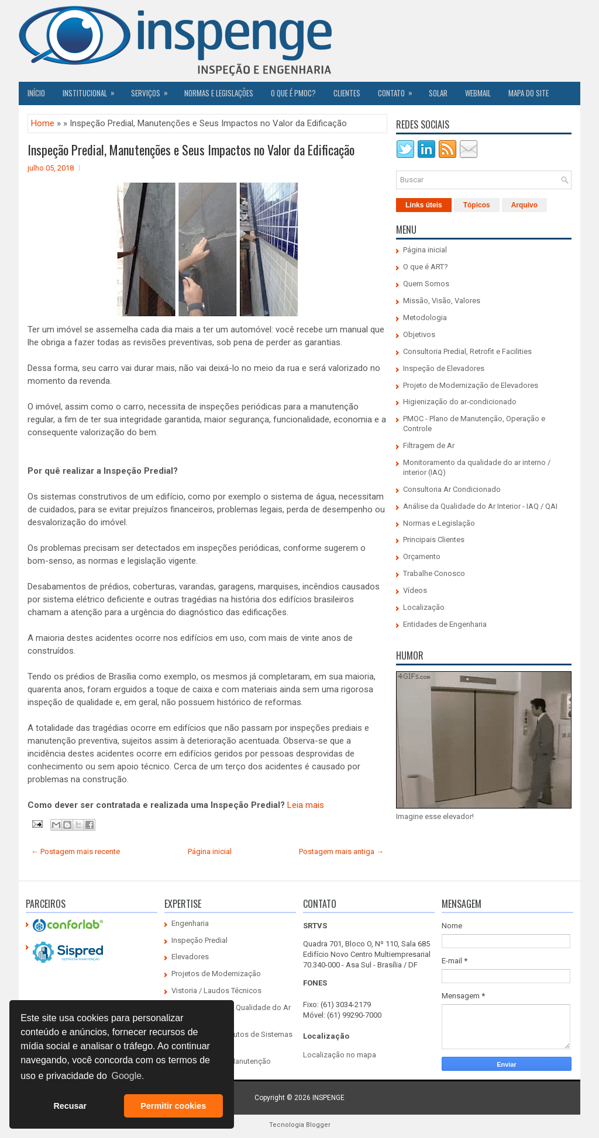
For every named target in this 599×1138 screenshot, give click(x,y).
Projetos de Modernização (216, 973)
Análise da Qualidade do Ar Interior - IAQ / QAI (480, 506)
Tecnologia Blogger (300, 1125)
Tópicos (476, 205)
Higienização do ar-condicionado (460, 401)
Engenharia (190, 923)
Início (36, 93)
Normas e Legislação (439, 523)
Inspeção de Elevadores (443, 368)
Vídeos (415, 590)
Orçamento (421, 556)
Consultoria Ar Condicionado (452, 489)
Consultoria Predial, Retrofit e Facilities (467, 351)
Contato (399, 90)
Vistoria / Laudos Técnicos (216, 990)
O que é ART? (425, 266)
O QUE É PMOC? (293, 93)
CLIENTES (346, 93)
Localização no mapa (339, 1054)
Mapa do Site (528, 93)
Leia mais (305, 805)
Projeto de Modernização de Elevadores (470, 385)
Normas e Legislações (218, 93)
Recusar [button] (70, 1106)
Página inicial (210, 851)
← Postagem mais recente (75, 851)
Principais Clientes (433, 539)
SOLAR (438, 93)
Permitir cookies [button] (173, 1106)
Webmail (478, 93)
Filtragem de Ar (429, 445)
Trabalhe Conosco (434, 573)
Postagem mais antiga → (341, 851)
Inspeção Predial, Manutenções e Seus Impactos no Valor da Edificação (190, 149)
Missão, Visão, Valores (441, 300)
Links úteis (423, 205)
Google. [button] (127, 1076)
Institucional (92, 90)
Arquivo (524, 205)
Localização (424, 607)
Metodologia (425, 317)
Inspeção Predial (199, 940)
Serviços (153, 90)
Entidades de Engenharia (445, 624)
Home (42, 123)
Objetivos (419, 334)
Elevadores (190, 956)
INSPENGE (328, 1098)
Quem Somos (426, 283)
